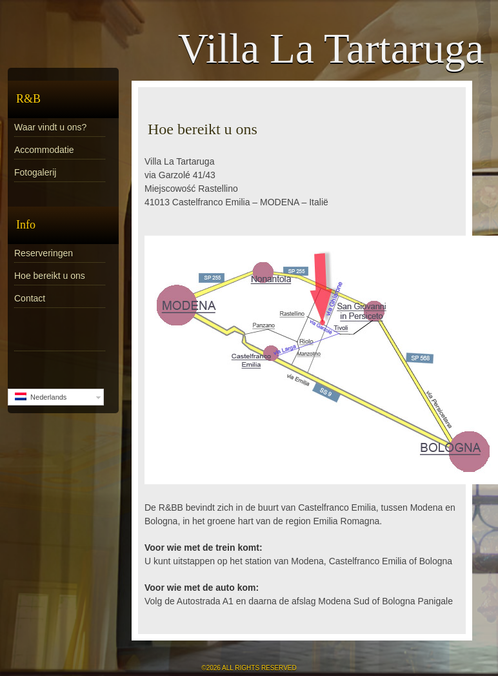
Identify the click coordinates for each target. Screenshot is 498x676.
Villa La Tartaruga (331, 48)
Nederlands (40, 397)
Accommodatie (44, 150)
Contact (29, 298)
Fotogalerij (35, 172)
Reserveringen (43, 253)
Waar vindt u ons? (50, 127)
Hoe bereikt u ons (49, 276)
